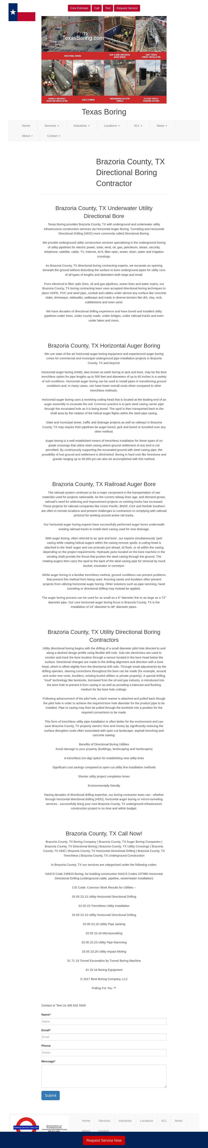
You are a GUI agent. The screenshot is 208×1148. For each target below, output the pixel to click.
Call (96, 8)
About (27, 135)
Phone (46, 1045)
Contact (54, 135)
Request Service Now (103, 1140)
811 (138, 125)
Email (46, 1030)
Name (46, 1014)
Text (108, 8)
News (162, 125)
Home (26, 125)
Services (51, 125)
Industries (82, 125)
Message (48, 1061)
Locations (112, 125)
